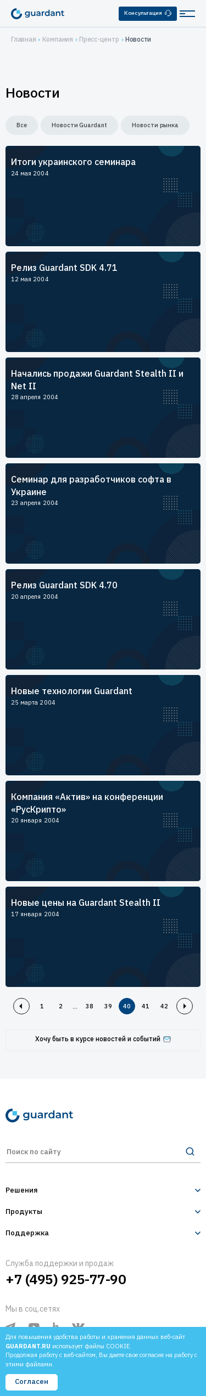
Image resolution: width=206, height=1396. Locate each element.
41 (145, 1006)
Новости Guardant (79, 125)
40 (127, 1006)
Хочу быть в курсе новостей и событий (103, 1039)
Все (21, 125)
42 (164, 1006)
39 (108, 1006)
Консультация (147, 12)
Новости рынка (155, 125)
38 (89, 1006)
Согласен (31, 1381)
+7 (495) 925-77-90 (65, 1279)
